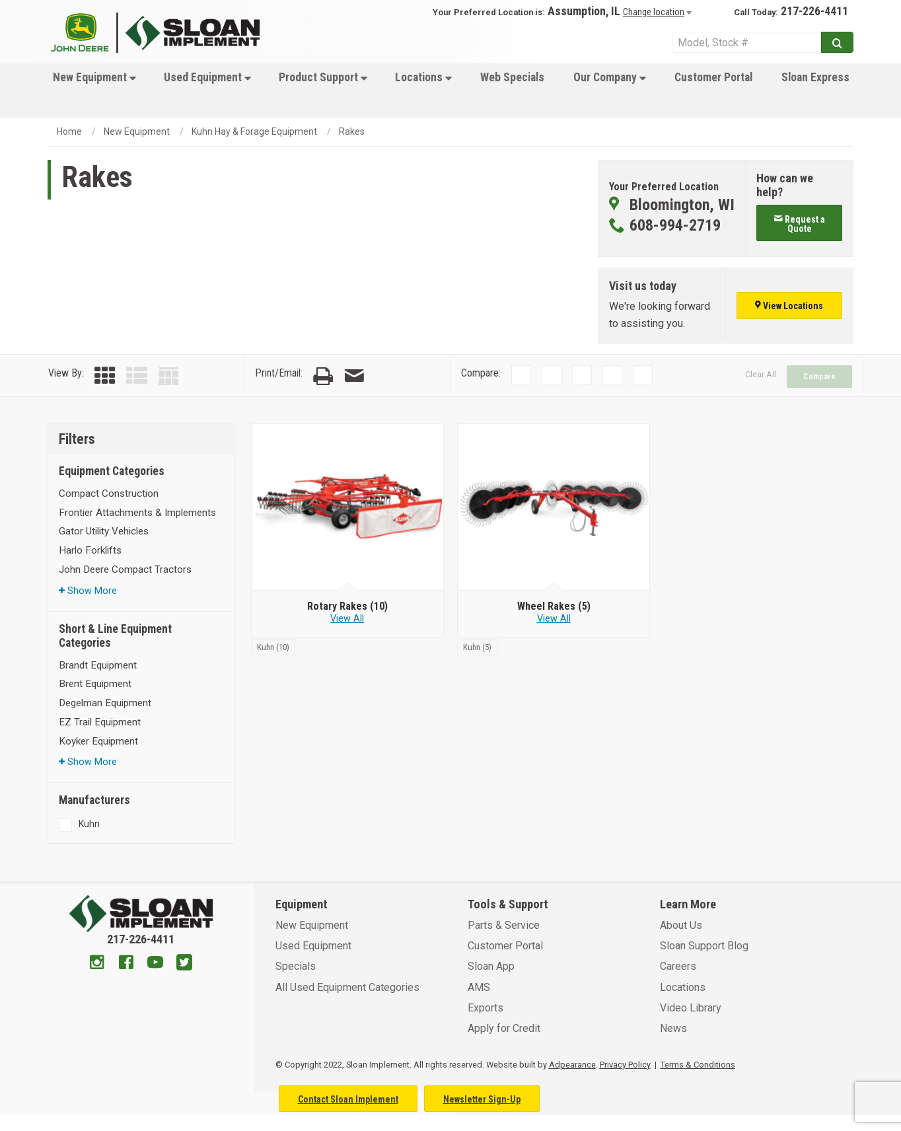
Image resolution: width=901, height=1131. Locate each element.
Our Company (609, 77)
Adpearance (572, 1065)
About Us (681, 925)
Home (69, 131)
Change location (653, 12)
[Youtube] (155, 964)
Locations (423, 77)
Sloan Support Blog (704, 945)
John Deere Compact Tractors (125, 569)
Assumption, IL (584, 11)
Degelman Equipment (105, 703)
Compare (819, 376)
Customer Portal (713, 77)
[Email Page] (354, 376)
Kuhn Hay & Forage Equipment (254, 131)
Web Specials (512, 77)
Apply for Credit (504, 1028)
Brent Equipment (95, 684)
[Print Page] (323, 376)
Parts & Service (504, 925)
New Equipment (94, 77)
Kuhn (89, 824)
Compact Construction (109, 493)
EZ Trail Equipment (100, 722)
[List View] (136, 376)
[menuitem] (93, 90)
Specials (295, 966)
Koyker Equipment (98, 741)
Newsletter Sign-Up (482, 1099)
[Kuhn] (273, 646)
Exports (485, 1008)
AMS (479, 987)
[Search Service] (746, 42)
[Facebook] (126, 964)
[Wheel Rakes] (553, 606)
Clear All (760, 374)
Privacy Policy (625, 1065)
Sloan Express (815, 77)
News (673, 1028)
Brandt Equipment (98, 665)
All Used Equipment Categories (347, 987)
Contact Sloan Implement (348, 1099)
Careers (678, 966)
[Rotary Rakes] (347, 606)
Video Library (690, 1008)
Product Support (323, 77)
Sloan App (491, 966)
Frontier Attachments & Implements (137, 513)
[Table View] (168, 376)
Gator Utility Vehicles (104, 531)
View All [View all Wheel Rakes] (554, 618)
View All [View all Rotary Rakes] (347, 618)
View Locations (789, 306)
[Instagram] (97, 964)
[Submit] (837, 42)
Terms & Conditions (698, 1065)
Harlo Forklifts (90, 550)
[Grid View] (105, 376)
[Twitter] (184, 964)
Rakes (352, 131)
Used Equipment (207, 77)
